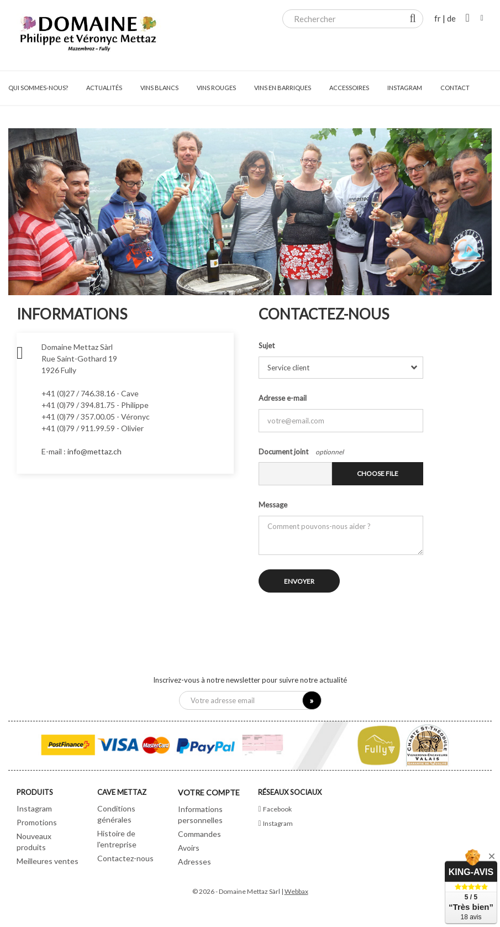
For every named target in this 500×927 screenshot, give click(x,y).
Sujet (267, 345)
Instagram (34, 808)
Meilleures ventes (47, 861)
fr (437, 18)
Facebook (277, 809)
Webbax (296, 891)
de (451, 18)
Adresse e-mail (283, 398)
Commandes (199, 834)
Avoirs (188, 847)
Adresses (194, 861)
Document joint (283, 451)
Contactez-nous (125, 858)
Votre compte (209, 792)
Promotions (37, 822)
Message (273, 504)
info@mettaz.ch (94, 451)
